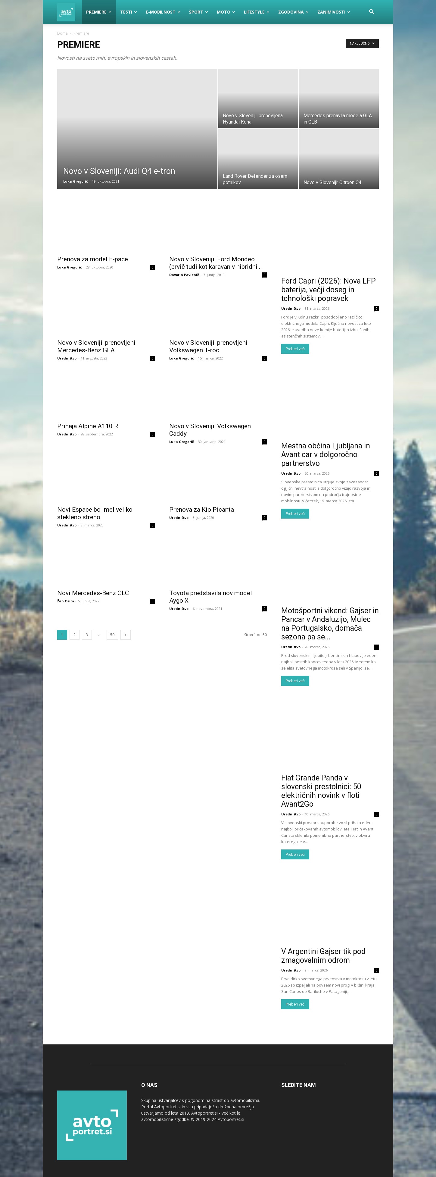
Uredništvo (66, 358)
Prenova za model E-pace (92, 259)
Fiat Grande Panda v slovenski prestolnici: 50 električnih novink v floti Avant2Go (321, 791)
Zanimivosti (333, 12)
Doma (62, 33)
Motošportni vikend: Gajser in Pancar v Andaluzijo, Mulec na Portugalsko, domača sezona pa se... (330, 623)
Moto (226, 12)
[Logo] (69, 12)
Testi (128, 12)
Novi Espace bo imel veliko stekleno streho (94, 513)
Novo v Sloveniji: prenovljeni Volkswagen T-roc (208, 346)
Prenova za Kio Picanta (201, 509)
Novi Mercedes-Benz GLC (93, 593)
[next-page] (125, 635)
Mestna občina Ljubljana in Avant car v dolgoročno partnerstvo (325, 454)
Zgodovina (293, 12)
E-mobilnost (163, 12)
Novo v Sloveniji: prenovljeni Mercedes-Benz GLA (96, 346)
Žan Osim (65, 601)
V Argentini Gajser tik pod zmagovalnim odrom (323, 956)
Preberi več (295, 349)
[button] (371, 12)
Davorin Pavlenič (184, 274)
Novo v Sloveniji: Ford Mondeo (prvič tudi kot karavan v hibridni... (215, 263)
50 (112, 634)
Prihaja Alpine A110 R (87, 426)
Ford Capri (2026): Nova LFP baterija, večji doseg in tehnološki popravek (328, 290)
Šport (198, 12)
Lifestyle (256, 12)
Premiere (98, 12)
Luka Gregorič (75, 181)
